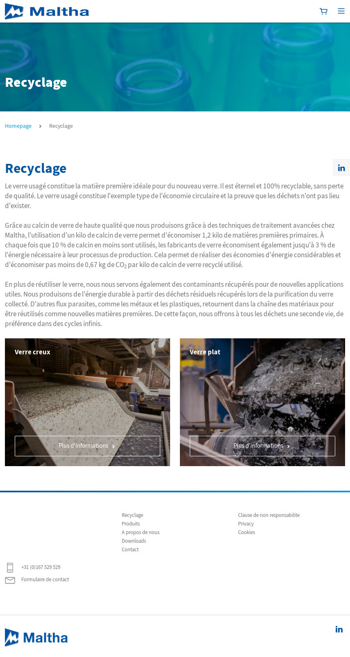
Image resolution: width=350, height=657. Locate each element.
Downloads (134, 541)
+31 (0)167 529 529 (32, 567)
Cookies (246, 532)
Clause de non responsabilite (269, 515)
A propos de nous (140, 532)
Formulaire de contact (37, 580)
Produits (131, 524)
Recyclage (132, 515)
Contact (130, 549)
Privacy (246, 524)
